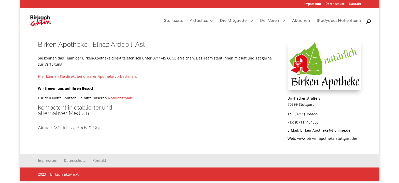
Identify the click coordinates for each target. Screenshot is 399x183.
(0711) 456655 (306, 114)
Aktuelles (199, 21)
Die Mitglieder (234, 21)
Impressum (312, 4)
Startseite (173, 21)
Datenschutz (335, 4)
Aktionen (301, 21)
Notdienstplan (120, 98)
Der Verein (270, 21)
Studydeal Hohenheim (339, 21)
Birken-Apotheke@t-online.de (325, 130)
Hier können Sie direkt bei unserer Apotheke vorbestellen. (87, 76)
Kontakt (355, 4)
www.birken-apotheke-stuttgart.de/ (327, 138)
